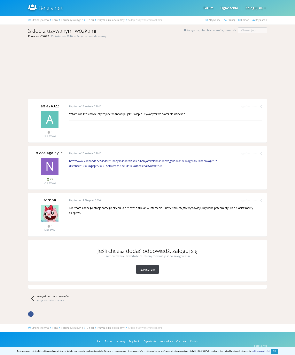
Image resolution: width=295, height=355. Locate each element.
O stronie (181, 341)
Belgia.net (51, 8)
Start (99, 341)
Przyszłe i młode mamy (91, 36)
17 (50, 179)
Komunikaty (166, 341)
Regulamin (259, 20)
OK (274, 351)
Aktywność (212, 20)
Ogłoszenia (229, 8)
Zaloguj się (255, 8)
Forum (208, 8)
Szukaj (229, 20)
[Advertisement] (148, 68)
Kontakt (194, 341)
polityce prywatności (260, 351)
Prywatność (150, 341)
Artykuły (120, 341)
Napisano (85, 106)
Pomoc (243, 20)
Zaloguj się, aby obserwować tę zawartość (211, 30)
